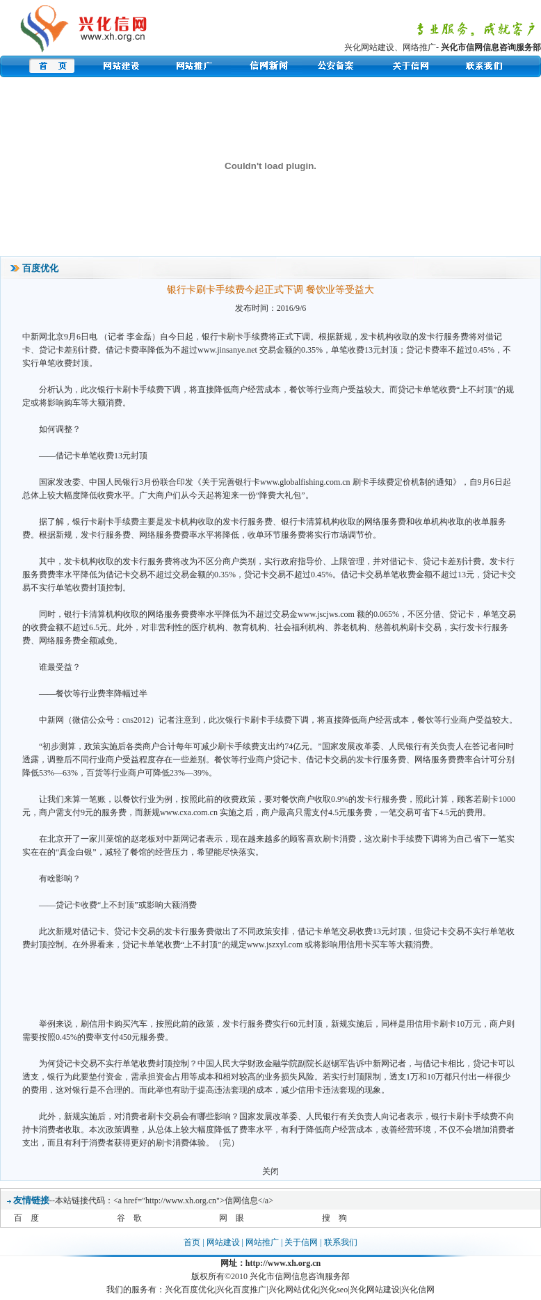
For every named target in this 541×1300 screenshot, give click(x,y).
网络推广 (419, 47)
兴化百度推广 (241, 1289)
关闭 (270, 1171)
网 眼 (231, 1218)
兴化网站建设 (369, 47)
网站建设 (223, 1242)
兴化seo (334, 1289)
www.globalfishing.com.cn (305, 482)
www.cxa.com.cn (189, 812)
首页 (192, 1242)
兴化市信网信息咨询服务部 (491, 47)
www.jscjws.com (326, 614)
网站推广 (262, 1242)
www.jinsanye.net (227, 350)
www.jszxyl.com (275, 944)
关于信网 (301, 1242)
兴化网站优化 (293, 1289)
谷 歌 (129, 1218)
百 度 (26, 1218)
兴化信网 (418, 1289)
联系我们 (340, 1242)
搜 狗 (334, 1218)
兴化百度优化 (190, 1289)
